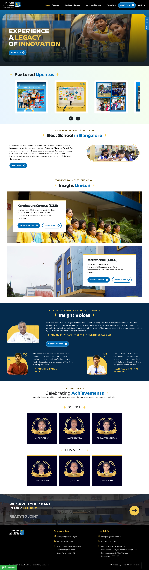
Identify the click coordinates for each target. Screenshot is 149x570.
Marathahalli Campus (95, 5)
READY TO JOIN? (23, 516)
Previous (71, 118)
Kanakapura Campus (74, 5)
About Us (57, 5)
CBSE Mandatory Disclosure (38, 565)
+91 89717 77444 (109, 541)
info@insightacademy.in (111, 536)
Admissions (111, 5)
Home (47, 5)
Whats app (8, 567)
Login (142, 5)
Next (78, 118)
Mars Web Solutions (131, 565)
